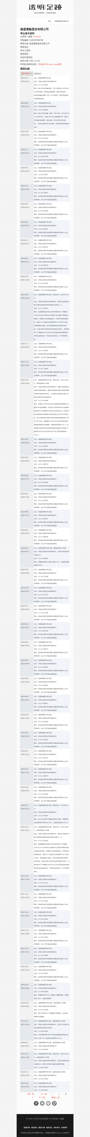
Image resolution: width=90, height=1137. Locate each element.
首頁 (49, 21)
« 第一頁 (30, 1094)
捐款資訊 (34, 1128)
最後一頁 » (56, 1097)
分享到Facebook (36, 1103)
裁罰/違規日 (26, 73)
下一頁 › (42, 1097)
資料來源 (57, 1128)
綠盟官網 (27, 1128)
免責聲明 (64, 1128)
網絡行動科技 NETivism (55, 1133)
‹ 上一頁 (43, 1094)
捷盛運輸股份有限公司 (62, 21)
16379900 (37, 37)
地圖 (61, 1119)
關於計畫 (42, 1128)
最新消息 (49, 1128)
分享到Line (48, 1103)
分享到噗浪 (54, 1103)
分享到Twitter (42, 1103)
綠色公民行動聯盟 (33, 1133)
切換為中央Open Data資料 (50, 64)
